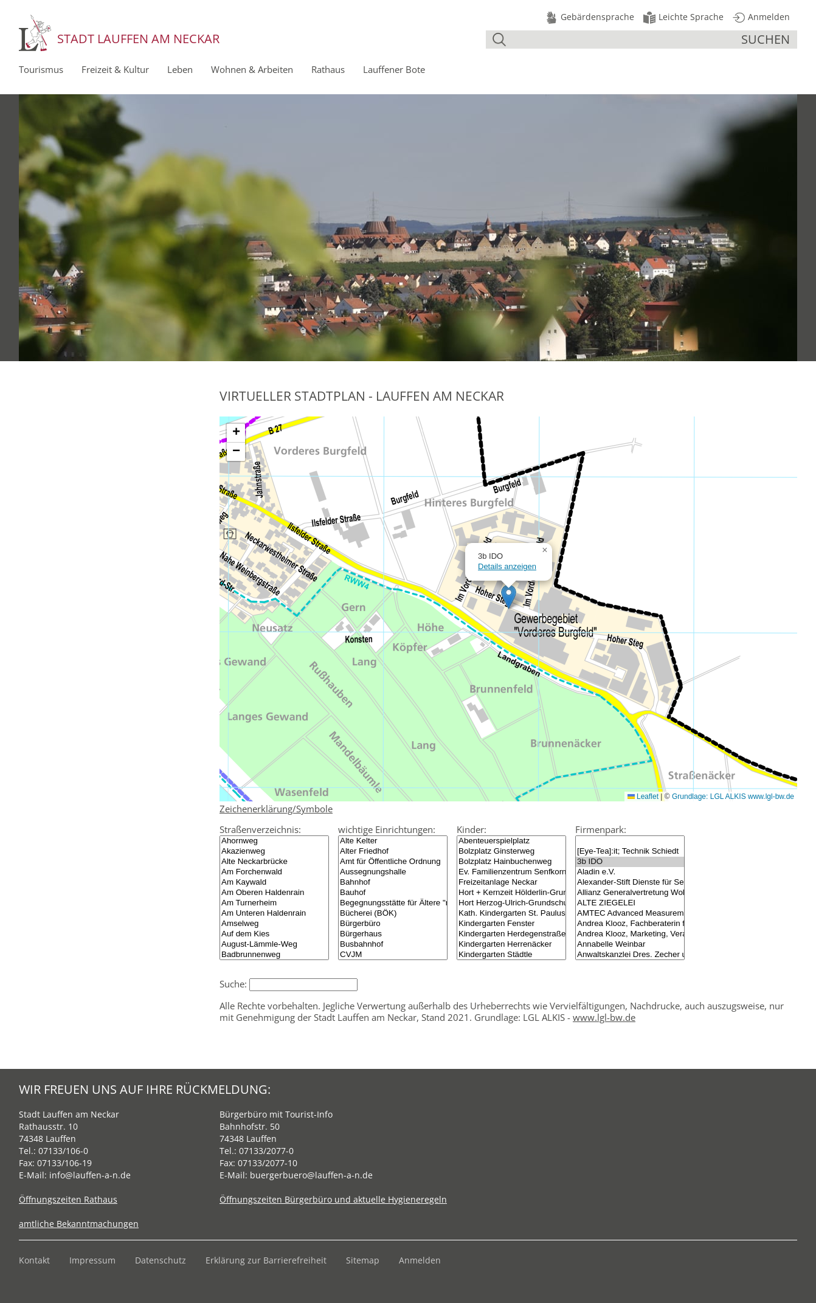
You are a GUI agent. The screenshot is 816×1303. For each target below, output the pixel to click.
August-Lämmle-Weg (274, 944)
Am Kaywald (274, 882)
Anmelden (420, 1260)
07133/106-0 (63, 1150)
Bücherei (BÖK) (393, 913)
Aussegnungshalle (393, 872)
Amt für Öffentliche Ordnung (393, 862)
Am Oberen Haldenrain (274, 893)
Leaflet (643, 796)
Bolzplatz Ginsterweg (511, 851)
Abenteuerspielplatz (511, 841)
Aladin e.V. (630, 872)
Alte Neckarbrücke (274, 862)
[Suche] (625, 39)
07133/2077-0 (266, 1150)
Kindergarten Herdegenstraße (511, 934)
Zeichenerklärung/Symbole (276, 809)
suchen (765, 39)
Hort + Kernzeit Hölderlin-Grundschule (511, 893)
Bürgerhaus (393, 934)
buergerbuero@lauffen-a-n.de (311, 1175)
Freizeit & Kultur (115, 69)
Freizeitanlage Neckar (511, 882)
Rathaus (328, 69)
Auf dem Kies (274, 934)
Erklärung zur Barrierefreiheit (266, 1260)
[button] (508, 596)
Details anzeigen (507, 566)
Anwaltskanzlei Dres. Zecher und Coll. (630, 955)
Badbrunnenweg (274, 955)
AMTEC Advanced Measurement (630, 913)
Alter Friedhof (393, 851)
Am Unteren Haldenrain (274, 913)
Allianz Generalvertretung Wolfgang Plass (630, 893)
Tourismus (41, 69)
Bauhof (393, 893)
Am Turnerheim (274, 903)
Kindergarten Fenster (511, 924)
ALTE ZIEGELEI (630, 903)
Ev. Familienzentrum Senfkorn (511, 872)
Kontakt (34, 1260)
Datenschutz (160, 1260)
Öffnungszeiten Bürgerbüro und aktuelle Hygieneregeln (333, 1199)
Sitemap (362, 1260)
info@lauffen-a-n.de (90, 1175)
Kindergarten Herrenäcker (511, 944)
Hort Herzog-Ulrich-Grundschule (511, 903)
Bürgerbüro (393, 924)
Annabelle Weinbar (630, 944)
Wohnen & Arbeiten (252, 69)
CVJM (393, 955)
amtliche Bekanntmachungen (79, 1223)
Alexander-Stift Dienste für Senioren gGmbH (630, 882)
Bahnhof (393, 882)
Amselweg (274, 924)
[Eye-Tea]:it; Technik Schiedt (630, 851)
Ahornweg (274, 841)
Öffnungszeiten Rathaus (68, 1199)
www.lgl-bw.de (604, 1017)
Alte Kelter (393, 841)
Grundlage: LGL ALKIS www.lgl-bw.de (733, 796)
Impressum (92, 1260)
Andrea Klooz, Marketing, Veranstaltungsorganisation (630, 934)
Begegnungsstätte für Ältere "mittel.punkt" (393, 903)
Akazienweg (274, 851)
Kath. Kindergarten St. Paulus (511, 913)
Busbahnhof (393, 944)
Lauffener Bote (394, 69)
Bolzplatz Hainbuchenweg (511, 862)
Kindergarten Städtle (511, 955)
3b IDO (630, 862)
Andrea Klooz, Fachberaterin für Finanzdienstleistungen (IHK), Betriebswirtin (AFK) (630, 924)
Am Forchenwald (274, 872)
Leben (180, 69)
